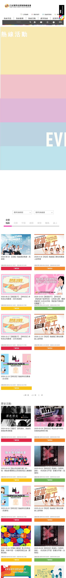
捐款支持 (61, 10)
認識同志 (56, 18)
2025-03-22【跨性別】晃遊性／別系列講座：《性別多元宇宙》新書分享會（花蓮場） (49, 470)
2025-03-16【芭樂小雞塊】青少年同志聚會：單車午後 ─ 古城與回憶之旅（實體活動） (15, 550)
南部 (31, 223)
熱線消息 (7, 18)
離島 (47, 223)
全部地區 (8, 221)
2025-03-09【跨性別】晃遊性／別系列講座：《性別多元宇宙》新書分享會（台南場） (49, 550)
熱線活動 (32, 18)
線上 (55, 223)
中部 (23, 223)
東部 (39, 223)
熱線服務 (20, 18)
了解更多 (16, 268)
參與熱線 (44, 18)
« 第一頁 (26, 395)
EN (60, 22)
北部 (16, 223)
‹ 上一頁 (33, 395)
